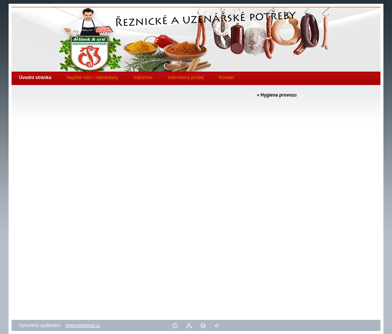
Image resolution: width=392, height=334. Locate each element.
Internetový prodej (185, 77)
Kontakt (226, 77)
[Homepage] (35, 77)
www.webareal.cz (83, 325)
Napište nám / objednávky (92, 77)
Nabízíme (142, 77)
